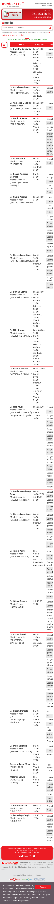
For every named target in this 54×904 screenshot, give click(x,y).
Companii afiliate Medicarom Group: (27, 875)
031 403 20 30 (41, 14)
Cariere (36, 852)
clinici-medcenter (20, 33)
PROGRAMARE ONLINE (15, 14)
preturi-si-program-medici (12, 35)
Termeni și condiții (27, 852)
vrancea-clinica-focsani (39, 33)
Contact (17, 852)
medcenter (6, 33)
